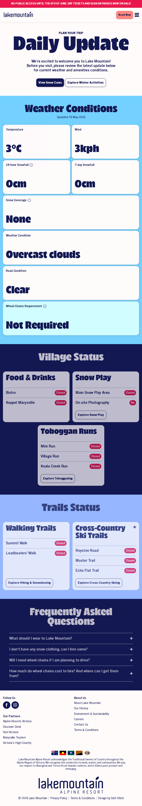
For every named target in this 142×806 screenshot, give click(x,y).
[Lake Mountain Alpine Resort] (18, 15)
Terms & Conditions (86, 730)
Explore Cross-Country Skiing (99, 587)
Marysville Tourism (14, 737)
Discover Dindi (12, 726)
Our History (81, 708)
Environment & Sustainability (91, 713)
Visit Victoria (10, 732)
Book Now (124, 15)
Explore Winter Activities (85, 82)
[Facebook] (6, 705)
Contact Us (81, 724)
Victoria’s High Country (17, 742)
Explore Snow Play (91, 419)
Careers (79, 719)
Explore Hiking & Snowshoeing (29, 587)
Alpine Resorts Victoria (17, 721)
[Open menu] (137, 15)
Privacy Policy (58, 798)
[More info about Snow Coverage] (29, 200)
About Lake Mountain (87, 703)
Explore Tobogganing (57, 482)
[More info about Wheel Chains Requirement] (44, 306)
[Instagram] (15, 705)
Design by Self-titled (111, 798)
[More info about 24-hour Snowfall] (31, 165)
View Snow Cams (50, 82)
